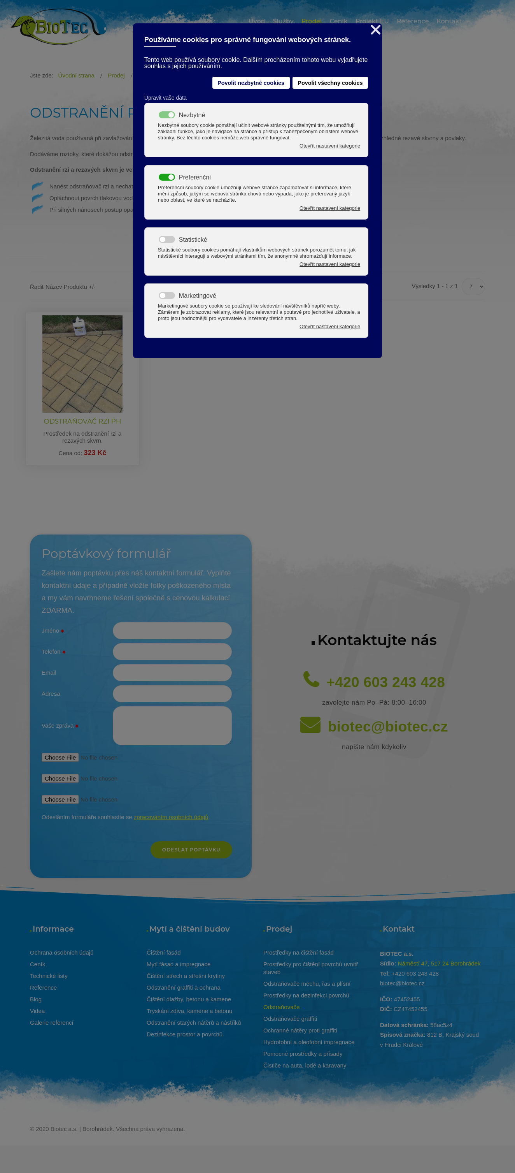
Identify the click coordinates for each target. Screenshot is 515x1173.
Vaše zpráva (60, 726)
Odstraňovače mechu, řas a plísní (306, 983)
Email (49, 672)
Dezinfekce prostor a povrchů (184, 1034)
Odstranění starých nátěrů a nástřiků (194, 1022)
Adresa (51, 693)
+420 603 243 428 (385, 682)
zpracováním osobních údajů (171, 817)
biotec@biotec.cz (388, 727)
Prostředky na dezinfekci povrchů (306, 995)
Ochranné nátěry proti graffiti (300, 1030)
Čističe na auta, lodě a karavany (304, 1065)
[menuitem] (257, 22)
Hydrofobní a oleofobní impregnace (308, 1042)
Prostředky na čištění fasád (298, 952)
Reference (43, 987)
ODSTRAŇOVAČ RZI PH (82, 421)
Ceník (37, 964)
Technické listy (49, 976)
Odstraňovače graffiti (290, 1018)
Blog (36, 999)
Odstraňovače (281, 1007)
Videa (37, 1011)
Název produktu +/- (71, 286)
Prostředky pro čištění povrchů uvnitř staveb (310, 968)
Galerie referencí (52, 1022)
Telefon (54, 652)
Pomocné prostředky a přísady (302, 1053)
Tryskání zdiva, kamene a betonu (189, 1011)
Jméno (53, 631)
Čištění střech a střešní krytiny (186, 976)
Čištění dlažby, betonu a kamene (189, 999)
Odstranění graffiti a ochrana (184, 987)
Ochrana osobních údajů (61, 952)
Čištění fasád (164, 952)
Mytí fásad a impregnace (178, 964)
